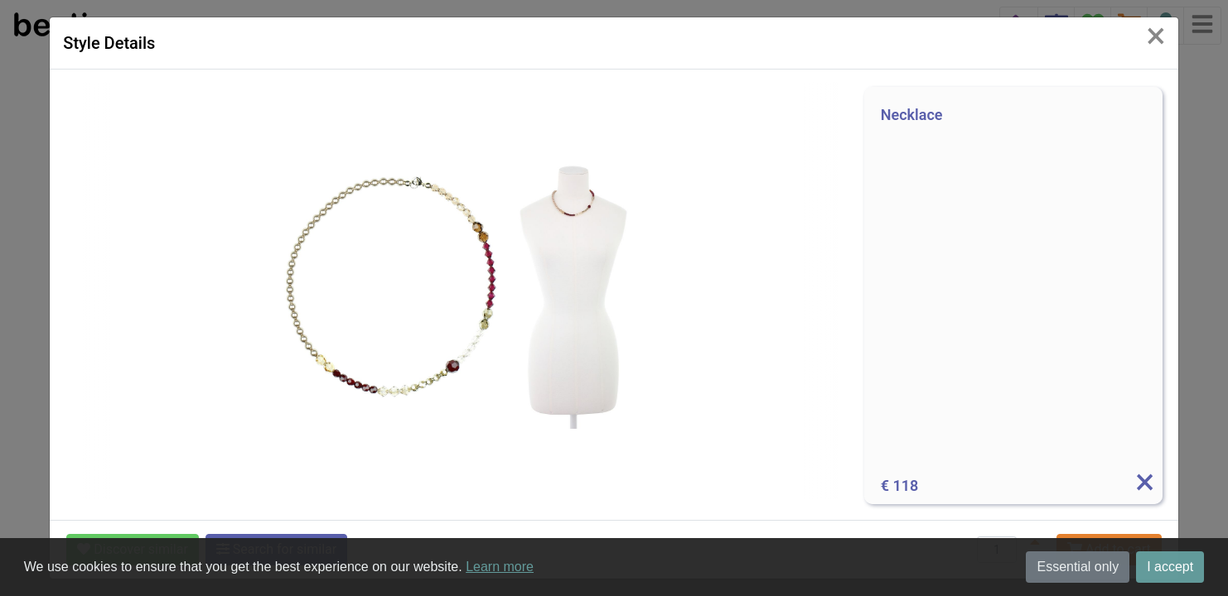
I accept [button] (1170, 567)
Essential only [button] (1078, 567)
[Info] (1144, 486)
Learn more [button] (500, 567)
